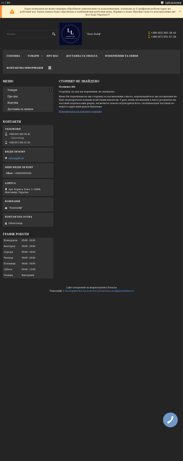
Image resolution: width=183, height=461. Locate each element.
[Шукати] (53, 34)
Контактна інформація (25, 67)
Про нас (52, 55)
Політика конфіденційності (116, 290)
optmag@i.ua (16, 158)
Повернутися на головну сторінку (80, 111)
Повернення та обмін (121, 55)
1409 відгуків (173, 2)
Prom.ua (112, 287)
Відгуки (12, 102)
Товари (33, 55)
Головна (13, 55)
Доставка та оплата (81, 55)
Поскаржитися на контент (81, 290)
